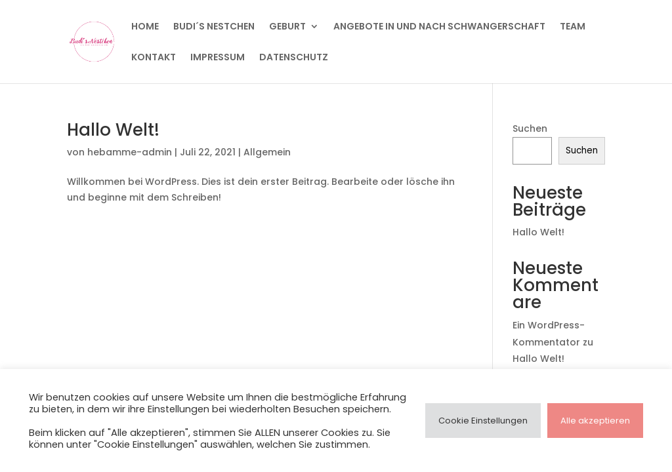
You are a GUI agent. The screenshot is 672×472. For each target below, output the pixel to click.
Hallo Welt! (113, 130)
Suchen (530, 128)
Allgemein (267, 152)
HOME (145, 27)
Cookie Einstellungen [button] (483, 420)
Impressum (217, 58)
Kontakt (153, 58)
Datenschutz (293, 58)
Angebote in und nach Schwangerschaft (439, 27)
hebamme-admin (129, 152)
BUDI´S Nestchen (214, 27)
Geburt (287, 27)
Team (572, 27)
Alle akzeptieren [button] (595, 420)
